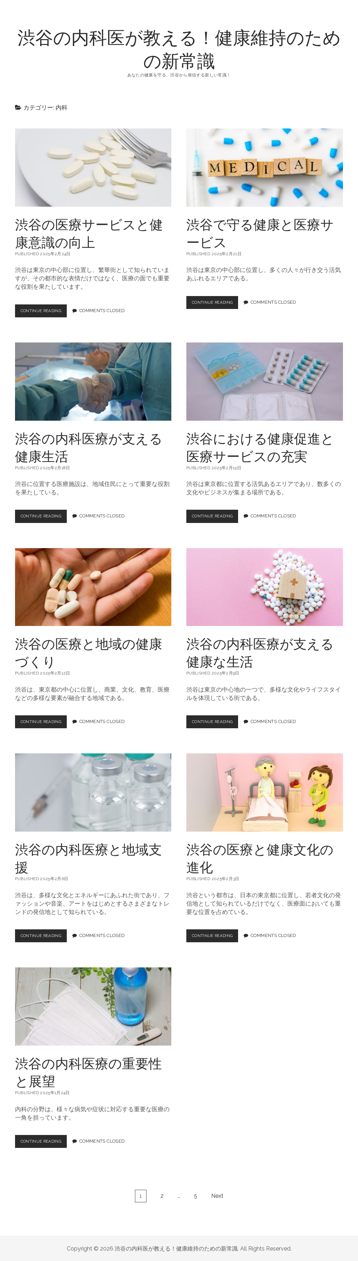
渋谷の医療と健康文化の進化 (264, 792)
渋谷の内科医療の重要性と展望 (93, 1006)
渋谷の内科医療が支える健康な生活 (264, 587)
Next (217, 1195)
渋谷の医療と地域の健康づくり (93, 587)
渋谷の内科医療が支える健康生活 (93, 381)
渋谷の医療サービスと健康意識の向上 (93, 167)
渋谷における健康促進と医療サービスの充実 (264, 381)
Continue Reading (46, 312)
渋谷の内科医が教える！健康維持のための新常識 (179, 48)
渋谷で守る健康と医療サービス (264, 167)
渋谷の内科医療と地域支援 (93, 792)
